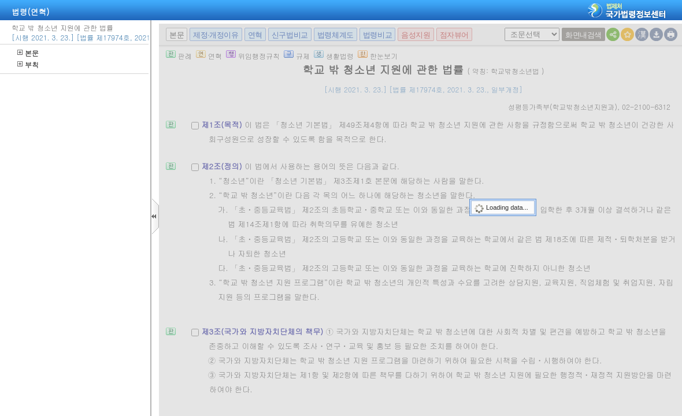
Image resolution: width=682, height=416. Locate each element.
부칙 (28, 64)
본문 (28, 53)
